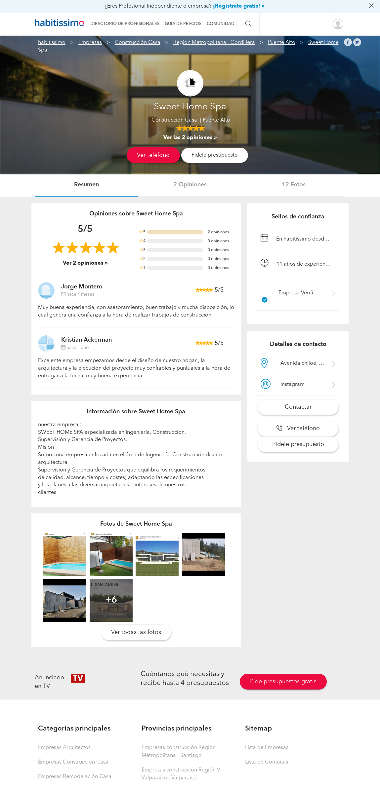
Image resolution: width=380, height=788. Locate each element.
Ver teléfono (153, 155)
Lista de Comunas (266, 762)
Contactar (298, 407)
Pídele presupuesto (214, 155)
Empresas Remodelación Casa (74, 776)
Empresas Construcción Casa (73, 762)
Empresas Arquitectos (64, 747)
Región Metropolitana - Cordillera (214, 42)
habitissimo (51, 42)
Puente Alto (281, 42)
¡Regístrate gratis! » (239, 6)
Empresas (90, 42)
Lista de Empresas (266, 747)
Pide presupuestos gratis (283, 682)
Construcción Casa (137, 42)
